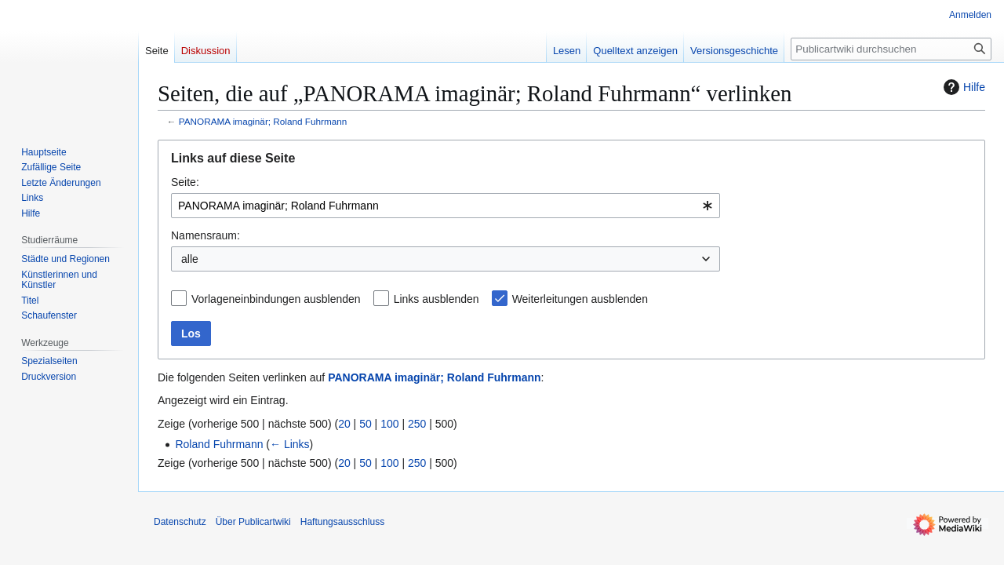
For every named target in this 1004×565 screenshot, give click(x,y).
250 (417, 423)
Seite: (185, 182)
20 (344, 423)
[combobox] (445, 205)
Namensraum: (205, 235)
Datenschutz (180, 521)
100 (389, 423)
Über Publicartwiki (253, 521)
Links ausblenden (436, 299)
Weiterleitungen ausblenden (580, 299)
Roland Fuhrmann (219, 444)
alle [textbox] (189, 259)
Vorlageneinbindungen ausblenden (276, 299)
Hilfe (962, 87)
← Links (290, 444)
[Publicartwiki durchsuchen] (891, 49)
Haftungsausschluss (342, 521)
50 (365, 423)
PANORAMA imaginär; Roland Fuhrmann (263, 121)
